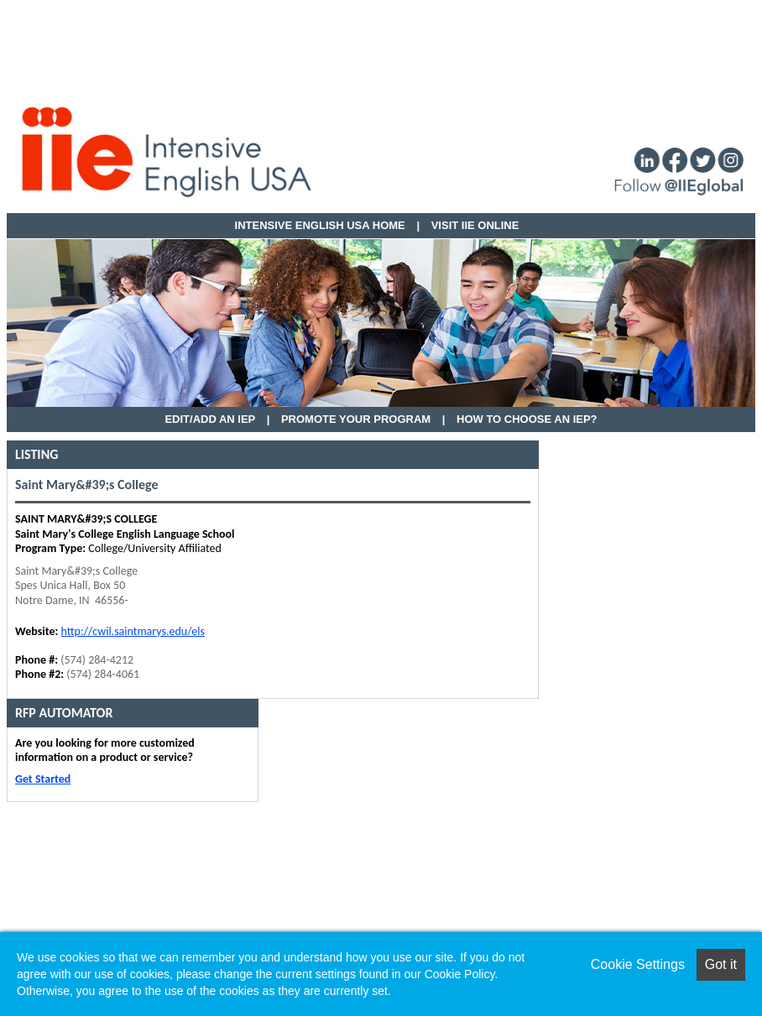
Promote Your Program (356, 419)
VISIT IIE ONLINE (475, 225)
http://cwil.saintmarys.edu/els (132, 631)
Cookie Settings (638, 964)
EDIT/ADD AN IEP (209, 419)
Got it (721, 964)
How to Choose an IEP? (527, 419)
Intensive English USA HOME (320, 225)
